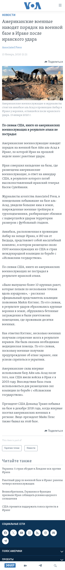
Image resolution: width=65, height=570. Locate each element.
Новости (8, 15)
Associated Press (12, 47)
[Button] (53, 62)
